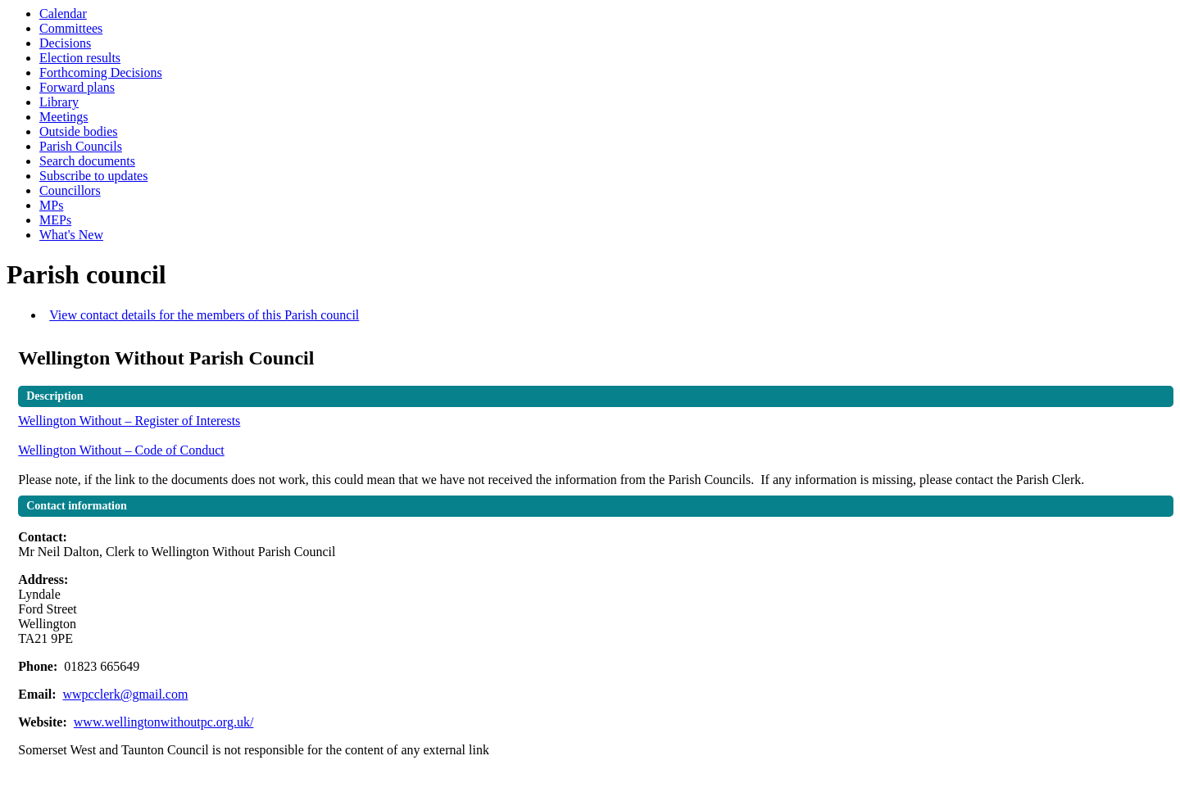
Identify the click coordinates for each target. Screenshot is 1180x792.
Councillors (70, 190)
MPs (51, 205)
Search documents (87, 161)
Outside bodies (78, 131)
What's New (71, 235)
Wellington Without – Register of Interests (129, 421)
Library (59, 102)
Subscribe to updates (93, 176)
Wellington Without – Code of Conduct (121, 450)
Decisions (65, 43)
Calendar (63, 13)
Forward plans (77, 87)
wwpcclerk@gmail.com (125, 694)
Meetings (63, 117)
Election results (79, 58)
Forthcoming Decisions (100, 72)
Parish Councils (80, 146)
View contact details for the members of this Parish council (204, 315)
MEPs (55, 220)
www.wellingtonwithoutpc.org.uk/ (164, 722)
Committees (70, 28)
